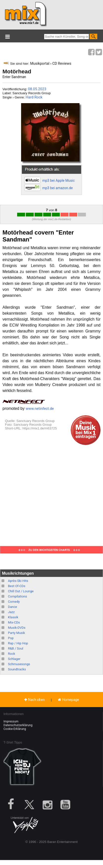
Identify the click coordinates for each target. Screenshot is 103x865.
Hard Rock (34, 97)
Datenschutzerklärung (18, 725)
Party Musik (16, 633)
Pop (11, 638)
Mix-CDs (14, 622)
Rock (11, 654)
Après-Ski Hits (18, 581)
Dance (12, 607)
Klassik (13, 617)
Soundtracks (17, 669)
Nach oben (34, 700)
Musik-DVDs (16, 627)
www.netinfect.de (40, 408)
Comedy (14, 601)
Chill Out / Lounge (21, 591)
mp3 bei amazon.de (57, 188)
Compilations (17, 596)
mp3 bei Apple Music (58, 180)
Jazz (11, 612)
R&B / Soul (15, 648)
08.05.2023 (37, 89)
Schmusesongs (19, 664)
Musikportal (39, 63)
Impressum (10, 721)
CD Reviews (61, 63)
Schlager (14, 659)
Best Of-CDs (16, 586)
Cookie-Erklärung (14, 729)
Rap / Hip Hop (18, 643)
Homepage (68, 700)
